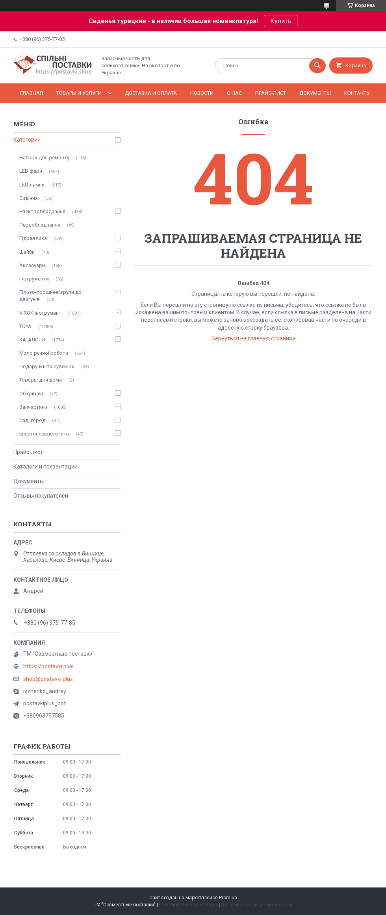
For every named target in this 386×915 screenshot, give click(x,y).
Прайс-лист (270, 93)
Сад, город (32, 420)
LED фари (30, 171)
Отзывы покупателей (40, 496)
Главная (31, 93)
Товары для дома (40, 380)
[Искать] (317, 65)
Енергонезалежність (44, 434)
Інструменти (34, 279)
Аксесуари (32, 265)
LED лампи (32, 185)
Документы (315, 93)
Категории (27, 140)
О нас (234, 93)
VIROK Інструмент (40, 313)
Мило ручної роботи (43, 353)
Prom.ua (228, 897)
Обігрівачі (31, 394)
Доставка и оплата (151, 93)
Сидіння (28, 198)
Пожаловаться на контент (188, 905)
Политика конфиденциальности (257, 905)
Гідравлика (33, 238)
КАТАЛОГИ (32, 340)
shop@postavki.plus (48, 679)
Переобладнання (39, 225)
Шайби (27, 252)
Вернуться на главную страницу (253, 338)
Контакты (357, 93)
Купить (280, 21)
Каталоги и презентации (45, 466)
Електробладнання (42, 211)
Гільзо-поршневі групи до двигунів (50, 295)
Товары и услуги (79, 93)
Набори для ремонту (44, 157)
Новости (201, 93)
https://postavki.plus (48, 666)
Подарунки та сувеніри (46, 366)
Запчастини (33, 407)
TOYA (25, 326)
